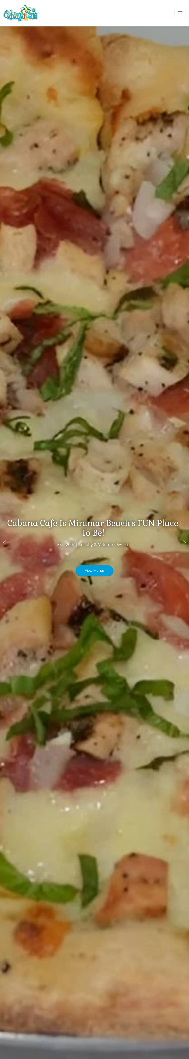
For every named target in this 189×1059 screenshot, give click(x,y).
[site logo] (20, 13)
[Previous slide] (4, 543)
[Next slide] (184, 543)
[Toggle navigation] (180, 13)
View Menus (94, 566)
